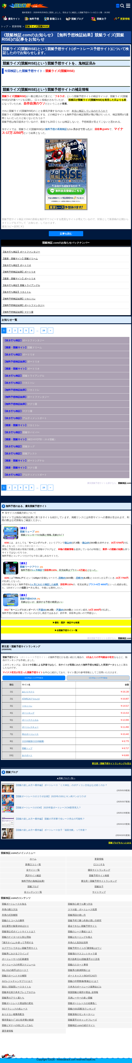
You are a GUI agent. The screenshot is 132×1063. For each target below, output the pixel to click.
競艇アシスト (20, 453)
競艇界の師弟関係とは (79, 970)
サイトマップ (99, 892)
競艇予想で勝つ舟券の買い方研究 (84, 920)
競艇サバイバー (21, 432)
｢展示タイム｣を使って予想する (17, 942)
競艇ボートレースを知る (14, 904)
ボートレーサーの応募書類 (15, 959)
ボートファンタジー (21, 252)
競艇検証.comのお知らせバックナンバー (66, 242)
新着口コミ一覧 (33, 864)
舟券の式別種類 (10, 915)
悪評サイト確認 (33, 875)
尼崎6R (62, 578)
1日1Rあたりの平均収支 (34, 678)
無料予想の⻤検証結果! (33, 881)
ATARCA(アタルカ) (31, 699)
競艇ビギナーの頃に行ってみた (17, 1025)
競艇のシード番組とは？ (80, 931)
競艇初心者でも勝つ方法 (80, 904)
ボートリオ (16, 265)
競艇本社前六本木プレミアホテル (18, 992)
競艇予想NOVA (28, 598)
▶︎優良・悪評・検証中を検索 (66, 622)
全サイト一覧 (33, 870)
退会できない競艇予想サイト (82, 926)
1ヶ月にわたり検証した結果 (44, 584)
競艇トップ (27, 748)
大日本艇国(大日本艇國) (33, 741)
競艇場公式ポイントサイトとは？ (18, 931)
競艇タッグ (19, 446)
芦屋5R (42, 609)
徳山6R (86, 542)
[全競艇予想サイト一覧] (117, 6)
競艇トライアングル (21, 285)
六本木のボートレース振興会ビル (84, 986)
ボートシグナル (23, 460)
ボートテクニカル (30, 720)
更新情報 (99, 859)
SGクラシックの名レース (15, 1008)
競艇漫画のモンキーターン (81, 1014)
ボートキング (28, 713)
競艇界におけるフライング (15, 953)
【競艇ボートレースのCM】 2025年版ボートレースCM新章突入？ (48, 807)
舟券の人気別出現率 (78, 942)
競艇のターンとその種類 (14, 975)
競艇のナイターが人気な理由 (16, 937)
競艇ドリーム (20, 258)
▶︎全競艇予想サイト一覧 (66, 630)
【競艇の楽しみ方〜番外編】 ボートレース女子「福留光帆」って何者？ (51, 830)
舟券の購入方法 (10, 909)
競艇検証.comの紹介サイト (81, 1025)
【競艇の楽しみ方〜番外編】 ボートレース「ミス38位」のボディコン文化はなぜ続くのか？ (61, 785)
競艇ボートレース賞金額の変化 (17, 1003)
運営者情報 (7, 1031)
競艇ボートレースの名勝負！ (82, 1003)
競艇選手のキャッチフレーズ (82, 1020)
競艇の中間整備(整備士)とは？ (83, 981)
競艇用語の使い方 (77, 915)
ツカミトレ (16, 292)
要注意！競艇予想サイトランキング (99, 881)
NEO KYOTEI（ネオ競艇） (30, 439)
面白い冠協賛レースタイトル (16, 986)
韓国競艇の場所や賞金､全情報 (83, 992)
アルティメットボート (25, 418)
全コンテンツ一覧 (33, 892)
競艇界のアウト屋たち (13, 997)
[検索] (122, 6)
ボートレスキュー (30, 727)
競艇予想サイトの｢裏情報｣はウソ (85, 948)
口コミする (99, 864)
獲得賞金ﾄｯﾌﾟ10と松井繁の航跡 (18, 1020)
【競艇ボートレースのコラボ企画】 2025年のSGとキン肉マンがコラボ (50, 796)
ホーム (33, 859)
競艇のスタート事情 (78, 964)
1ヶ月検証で (38, 570)
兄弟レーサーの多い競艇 (80, 997)
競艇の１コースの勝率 (13, 920)
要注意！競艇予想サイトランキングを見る (111, 763)
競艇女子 (99, 886)
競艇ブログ (33, 886)
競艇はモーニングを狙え (80, 937)
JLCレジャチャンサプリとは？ (17, 981)
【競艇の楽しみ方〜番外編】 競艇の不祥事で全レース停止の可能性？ (50, 818)
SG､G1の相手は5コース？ (15, 970)
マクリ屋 (17, 312)
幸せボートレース (30, 734)
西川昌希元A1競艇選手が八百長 (84, 959)
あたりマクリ (28, 692)
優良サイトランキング (99, 870)
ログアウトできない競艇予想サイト (20, 948)
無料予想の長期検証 (56, 129)
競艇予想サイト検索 (99, 875)
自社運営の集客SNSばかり (15, 926)
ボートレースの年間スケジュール (18, 964)
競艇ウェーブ (27, 531)
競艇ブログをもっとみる (119, 843)
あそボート (27, 755)
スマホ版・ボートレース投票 (82, 909)
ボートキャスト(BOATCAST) (82, 975)
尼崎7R (79, 578)
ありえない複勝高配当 (13, 1014)
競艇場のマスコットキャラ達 (82, 953)
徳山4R (68, 542)
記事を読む (66, 233)
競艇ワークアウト (29, 566)
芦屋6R (60, 609)
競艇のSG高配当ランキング (82, 1008)
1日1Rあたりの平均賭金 (98, 678)
